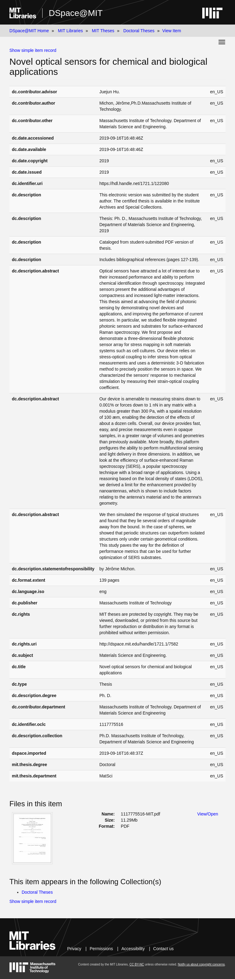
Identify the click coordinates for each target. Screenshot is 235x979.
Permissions (101, 948)
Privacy (74, 948)
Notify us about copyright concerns (201, 964)
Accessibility (133, 948)
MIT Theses (103, 30)
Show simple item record (32, 50)
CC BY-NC (136, 964)
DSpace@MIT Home (29, 30)
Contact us (163, 948)
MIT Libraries (70, 30)
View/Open (207, 813)
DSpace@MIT (76, 13)
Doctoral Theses (139, 30)
